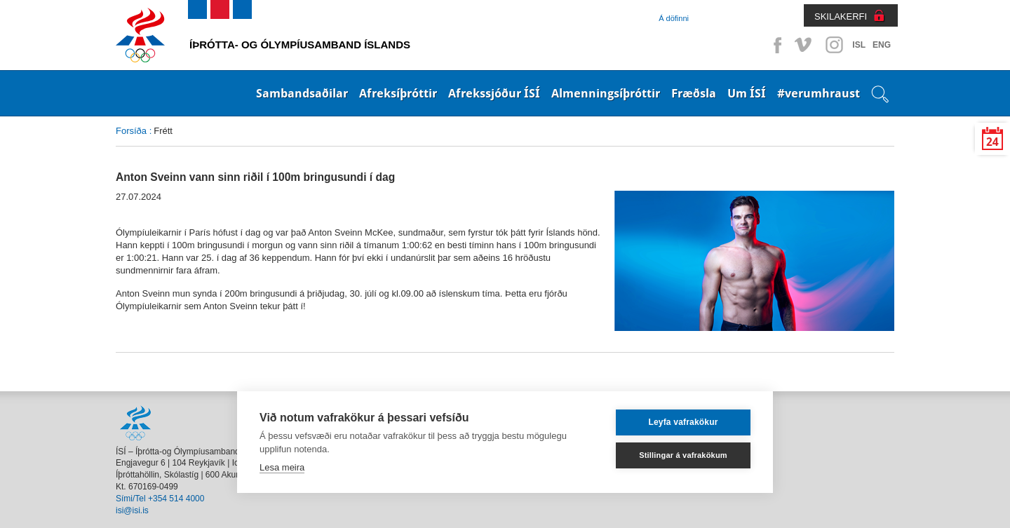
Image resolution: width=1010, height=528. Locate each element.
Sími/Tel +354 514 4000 (160, 498)
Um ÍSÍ (746, 93)
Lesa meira (282, 467)
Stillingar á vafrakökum (683, 455)
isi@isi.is (132, 510)
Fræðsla (693, 93)
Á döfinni (674, 18)
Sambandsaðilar (302, 93)
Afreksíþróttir (398, 93)
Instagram (834, 45)
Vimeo (804, 45)
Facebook (775, 45)
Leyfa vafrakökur (683, 422)
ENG (882, 45)
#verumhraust (818, 93)
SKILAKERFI (840, 16)
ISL (859, 45)
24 (992, 142)
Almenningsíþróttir (605, 93)
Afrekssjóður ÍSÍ (494, 93)
